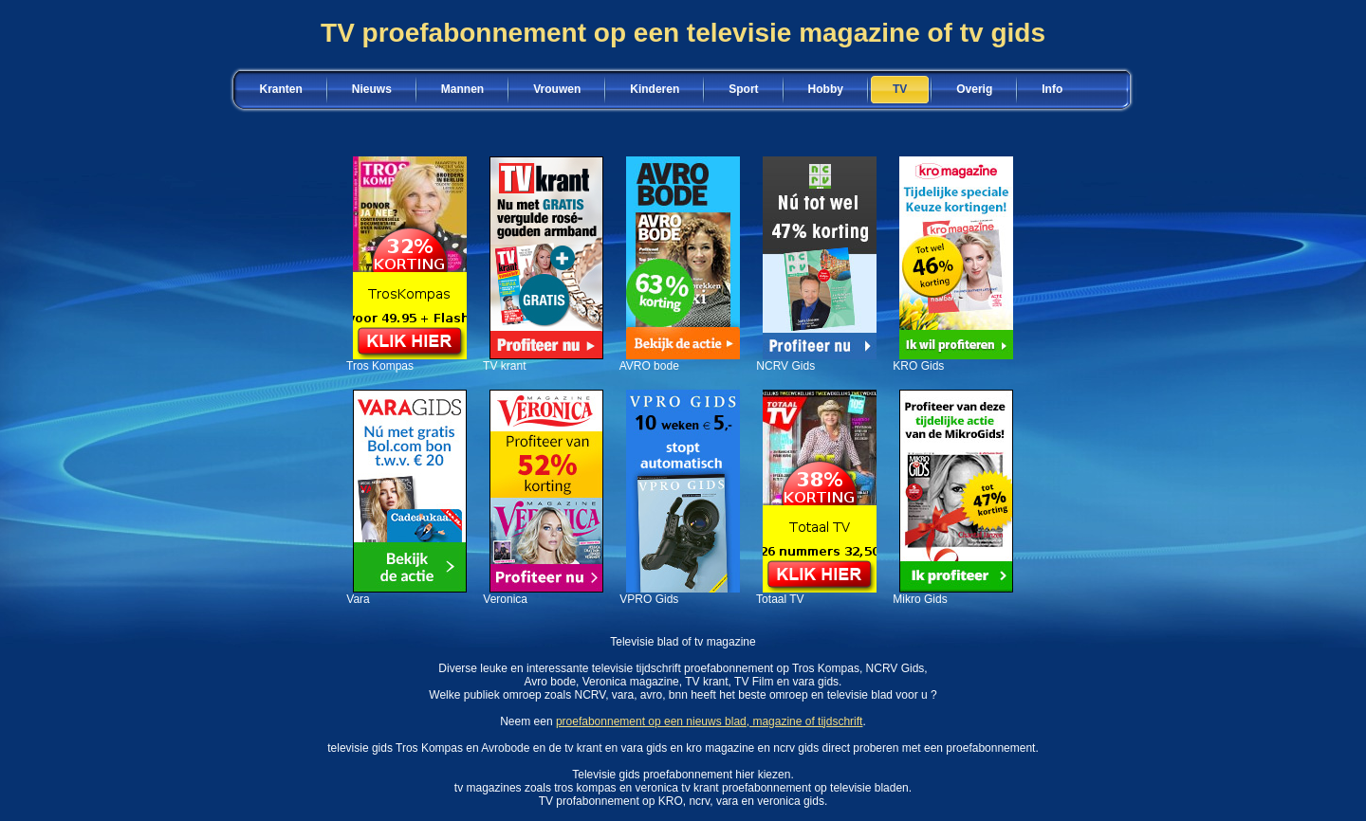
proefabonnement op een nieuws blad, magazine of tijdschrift (709, 721)
